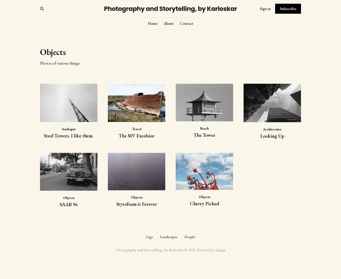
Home (153, 23)
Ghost (220, 249)
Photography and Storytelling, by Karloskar (170, 9)
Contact (186, 23)
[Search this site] (42, 8)
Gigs (149, 236)
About (169, 23)
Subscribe (288, 8)
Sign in (265, 8)
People (189, 236)
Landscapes (168, 236)
